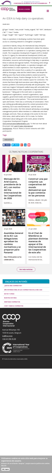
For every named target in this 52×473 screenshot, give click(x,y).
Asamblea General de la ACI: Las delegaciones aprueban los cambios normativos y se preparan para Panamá (13, 243)
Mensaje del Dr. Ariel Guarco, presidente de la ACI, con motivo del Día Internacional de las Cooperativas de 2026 (13, 188)
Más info (3, 465)
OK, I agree (5, 469)
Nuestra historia (10, 298)
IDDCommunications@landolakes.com (16, 124)
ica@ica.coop (7, 336)
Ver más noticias (26, 269)
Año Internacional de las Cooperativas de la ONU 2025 (23, 290)
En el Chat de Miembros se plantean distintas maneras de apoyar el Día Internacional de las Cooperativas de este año (38, 243)
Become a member (24, 9)
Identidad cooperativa (12, 302)
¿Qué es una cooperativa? (13, 285)
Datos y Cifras (9, 294)
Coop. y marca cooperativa (13, 306)
